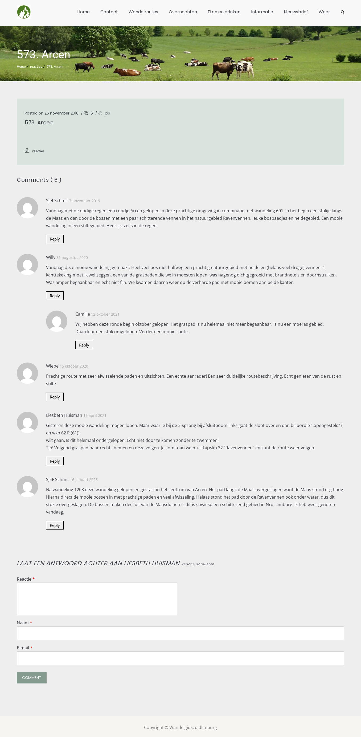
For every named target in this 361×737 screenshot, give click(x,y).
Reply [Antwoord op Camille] (84, 343)
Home (83, 12)
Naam (24, 621)
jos (107, 111)
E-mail (24, 646)
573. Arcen (55, 64)
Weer (324, 12)
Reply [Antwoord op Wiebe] (55, 395)
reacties (36, 64)
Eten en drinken (224, 12)
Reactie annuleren (197, 562)
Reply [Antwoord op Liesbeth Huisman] (55, 459)
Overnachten (183, 12)
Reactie (26, 577)
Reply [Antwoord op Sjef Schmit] (55, 237)
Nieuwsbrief (296, 12)
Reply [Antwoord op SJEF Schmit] (55, 523)
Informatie (262, 12)
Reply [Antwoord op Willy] (55, 293)
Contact (109, 12)
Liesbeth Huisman (151, 561)
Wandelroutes (143, 12)
